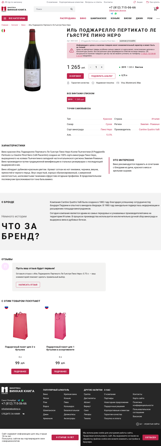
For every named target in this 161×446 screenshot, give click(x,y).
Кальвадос (69, 406)
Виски (128, 18)
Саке (86, 410)
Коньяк (115, 18)
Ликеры (87, 414)
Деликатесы (69, 414)
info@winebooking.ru (11, 409)
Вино (83, 18)
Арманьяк (48, 418)
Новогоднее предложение (116, 402)
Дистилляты (90, 398)
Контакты (108, 2)
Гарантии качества (113, 414)
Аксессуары (69, 418)
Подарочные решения (114, 406)
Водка (46, 406)
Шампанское (98, 18)
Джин (139, 18)
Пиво (66, 402)
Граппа (87, 394)
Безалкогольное (71, 410)
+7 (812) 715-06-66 (121, 7)
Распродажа (68, 18)
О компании (52, 2)
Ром (149, 18)
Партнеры (108, 398)
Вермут (87, 406)
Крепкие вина (70, 394)
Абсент (87, 402)
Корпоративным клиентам (71, 2)
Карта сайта (138, 398)
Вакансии (137, 416)
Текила (87, 418)
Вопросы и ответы (93, 2)
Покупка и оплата (112, 418)
